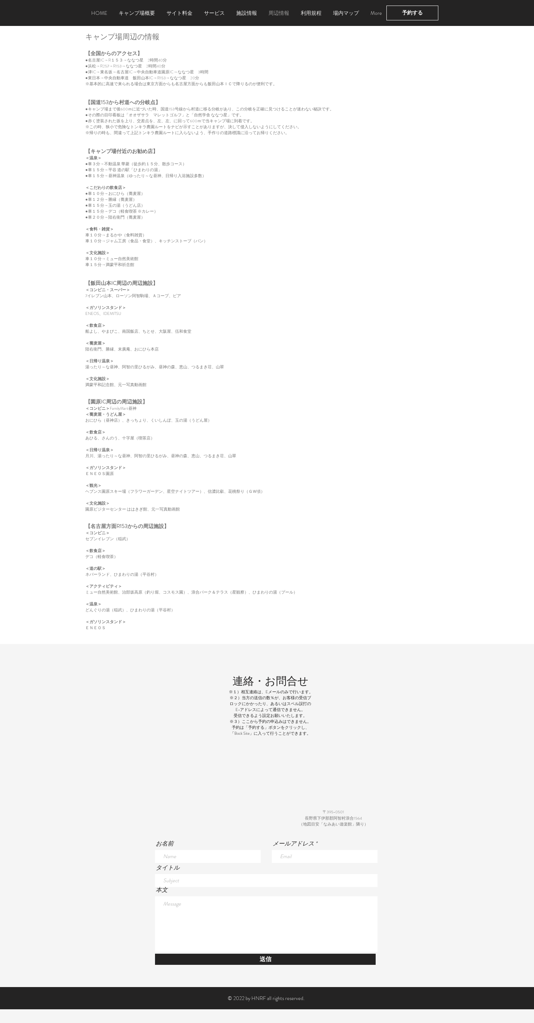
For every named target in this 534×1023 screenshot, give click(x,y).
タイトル (167, 868)
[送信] (265, 959)
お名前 (165, 844)
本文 (162, 890)
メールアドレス (293, 844)
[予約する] (412, 13)
